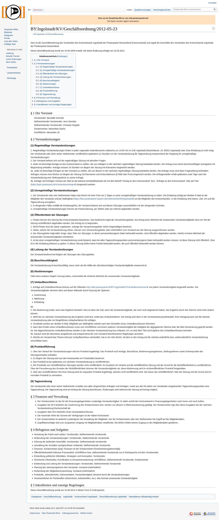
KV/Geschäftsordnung (54, 34)
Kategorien (36, 496)
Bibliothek (8, 32)
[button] (14, 50)
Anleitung (10, 53)
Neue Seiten (11, 62)
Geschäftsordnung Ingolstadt (113, 496)
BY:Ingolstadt (39, 34)
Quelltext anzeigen (142, 10)
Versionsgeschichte (161, 10)
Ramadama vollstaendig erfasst (144, 496)
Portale (7, 38)
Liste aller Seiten (11, 41)
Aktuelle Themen (13, 56)
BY (29, 10)
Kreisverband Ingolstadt (86, 496)
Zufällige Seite (10, 44)
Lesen (129, 10)
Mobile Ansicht (86, 513)
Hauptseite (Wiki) (11, 29)
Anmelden (212, 3)
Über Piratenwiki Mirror (51, 513)
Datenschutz (35, 513)
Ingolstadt (67, 496)
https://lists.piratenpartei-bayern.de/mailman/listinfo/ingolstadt (103, 199)
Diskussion (38, 10)
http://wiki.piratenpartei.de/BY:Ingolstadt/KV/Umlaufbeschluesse (116, 287)
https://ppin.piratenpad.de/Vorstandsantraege (52, 184)
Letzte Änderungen (13, 59)
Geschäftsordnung (52, 496)
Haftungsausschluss (70, 513)
